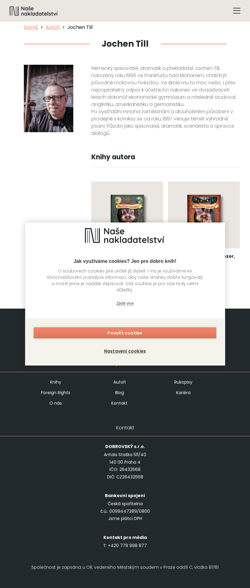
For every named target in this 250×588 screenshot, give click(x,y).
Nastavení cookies (125, 350)
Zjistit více (125, 305)
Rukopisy (183, 382)
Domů (31, 27)
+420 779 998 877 (127, 546)
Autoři (53, 27)
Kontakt (119, 403)
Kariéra (183, 393)
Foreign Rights (55, 393)
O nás (55, 403)
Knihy (55, 382)
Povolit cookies (125, 334)
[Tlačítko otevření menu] (236, 10)
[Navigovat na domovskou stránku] (34, 11)
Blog (119, 393)
